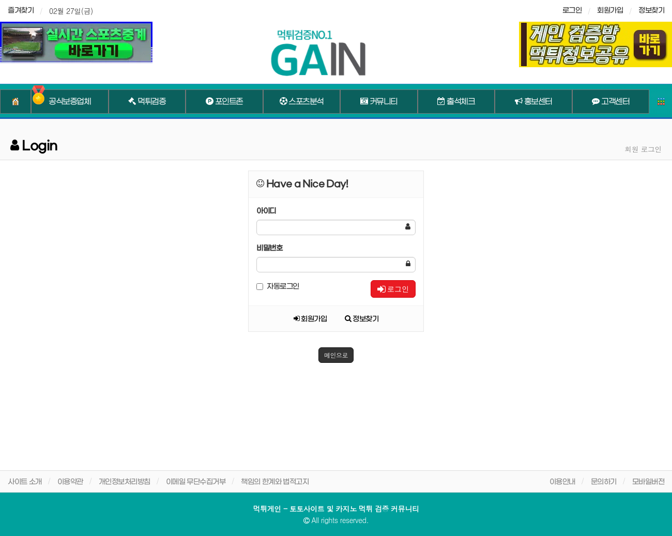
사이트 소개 (25, 482)
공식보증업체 (69, 101)
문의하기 (604, 482)
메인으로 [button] (336, 354)
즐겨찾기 (21, 10)
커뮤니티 (379, 101)
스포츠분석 (302, 101)
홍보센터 (533, 101)
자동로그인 (277, 286)
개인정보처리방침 (124, 482)
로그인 (393, 289)
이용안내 (562, 482)
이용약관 (70, 482)
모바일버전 (648, 482)
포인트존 (224, 101)
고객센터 (610, 101)
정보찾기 (651, 10)
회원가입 (610, 10)
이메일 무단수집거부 (196, 482)
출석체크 (456, 101)
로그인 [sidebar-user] (572, 10)
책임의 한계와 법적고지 (275, 482)
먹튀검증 (146, 101)
